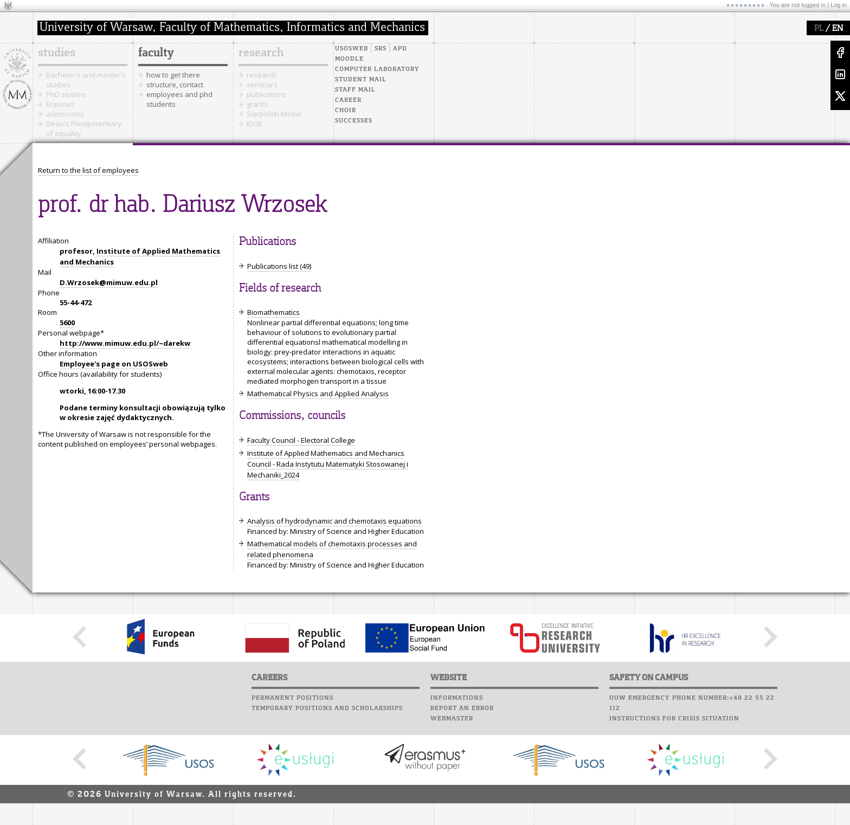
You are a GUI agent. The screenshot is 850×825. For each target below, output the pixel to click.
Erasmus (60, 104)
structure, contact (174, 84)
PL (818, 28)
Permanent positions (292, 698)
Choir (345, 110)
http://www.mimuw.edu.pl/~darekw (125, 343)
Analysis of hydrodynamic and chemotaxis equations (334, 521)
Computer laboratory (377, 69)
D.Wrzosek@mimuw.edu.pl (109, 282)
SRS (381, 49)
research (261, 53)
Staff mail (355, 90)
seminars (262, 84)
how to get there (173, 75)
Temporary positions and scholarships (327, 708)
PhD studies (66, 94)
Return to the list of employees (88, 170)
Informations (456, 698)
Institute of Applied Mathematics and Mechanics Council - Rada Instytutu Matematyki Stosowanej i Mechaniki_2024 (327, 464)
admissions (65, 114)
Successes (353, 121)
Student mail (361, 79)
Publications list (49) (279, 266)
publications (267, 94)
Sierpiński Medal (274, 114)
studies (56, 53)
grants (257, 104)
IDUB (254, 123)
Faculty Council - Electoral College (301, 440)
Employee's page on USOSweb (114, 364)
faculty (156, 53)
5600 (67, 322)
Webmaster (451, 719)
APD (400, 49)
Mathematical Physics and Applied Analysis (318, 393)
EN (837, 28)
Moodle (349, 59)
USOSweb (351, 49)
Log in (838, 5)
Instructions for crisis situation (674, 719)
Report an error (462, 708)
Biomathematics (273, 312)
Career (348, 100)
